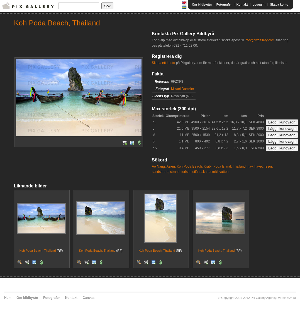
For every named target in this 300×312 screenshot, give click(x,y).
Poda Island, (222, 166)
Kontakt (242, 4)
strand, (175, 172)
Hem (7, 298)
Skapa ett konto (163, 63)
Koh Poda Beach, (190, 166)
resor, (269, 166)
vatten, (224, 172)
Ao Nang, (159, 166)
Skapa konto (279, 4)
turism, (186, 172)
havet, (259, 166)
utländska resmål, (205, 172)
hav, (250, 166)
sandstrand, (160, 172)
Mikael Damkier (182, 89)
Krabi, (208, 166)
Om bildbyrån (202, 4)
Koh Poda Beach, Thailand (37, 250)
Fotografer (224, 4)
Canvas (88, 298)
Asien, (171, 166)
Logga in (259, 4)
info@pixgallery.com (259, 40)
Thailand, (240, 166)
